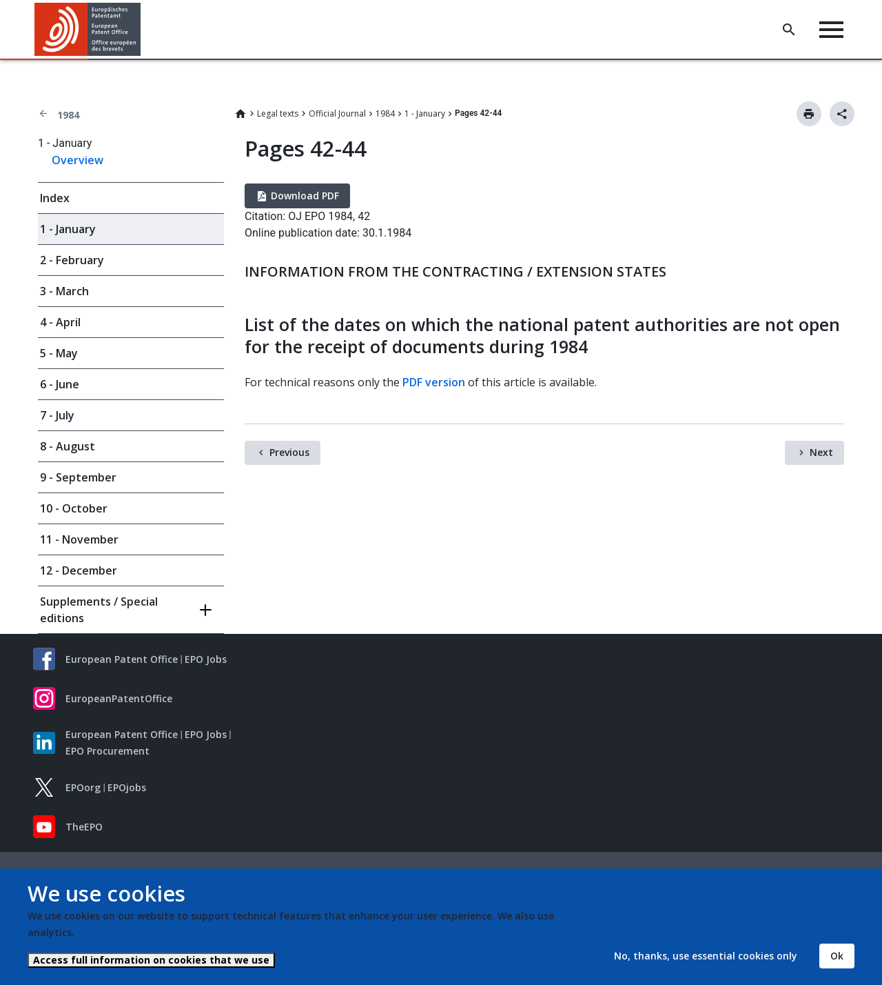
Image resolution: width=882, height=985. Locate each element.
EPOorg (83, 787)
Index (55, 198)
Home (240, 114)
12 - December (78, 570)
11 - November (79, 539)
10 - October (73, 508)
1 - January (424, 113)
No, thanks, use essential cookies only (705, 955)
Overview (77, 160)
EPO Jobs (206, 659)
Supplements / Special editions (99, 610)
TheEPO (84, 826)
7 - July (57, 415)
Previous (289, 452)
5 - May (59, 353)
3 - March (64, 291)
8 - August (67, 446)
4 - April (60, 322)
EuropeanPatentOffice (118, 698)
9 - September (78, 477)
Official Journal (337, 113)
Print (809, 113)
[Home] (87, 29)
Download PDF (305, 195)
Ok (836, 955)
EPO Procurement (107, 750)
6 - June (59, 384)
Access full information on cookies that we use (151, 959)
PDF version (433, 382)
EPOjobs (126, 787)
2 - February (72, 260)
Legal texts (277, 113)
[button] (143, 29)
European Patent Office (121, 659)
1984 (68, 114)
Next (821, 452)
